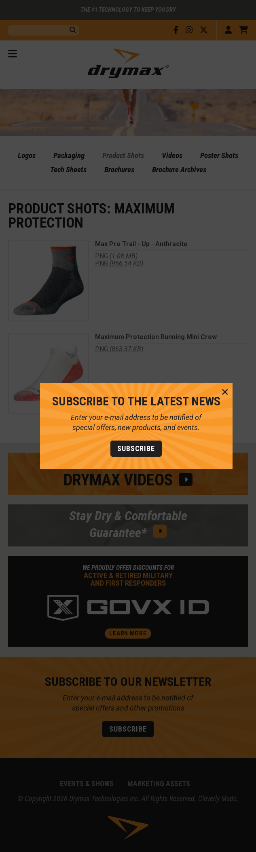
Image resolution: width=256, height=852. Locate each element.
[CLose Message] (217, 392)
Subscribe (128, 448)
